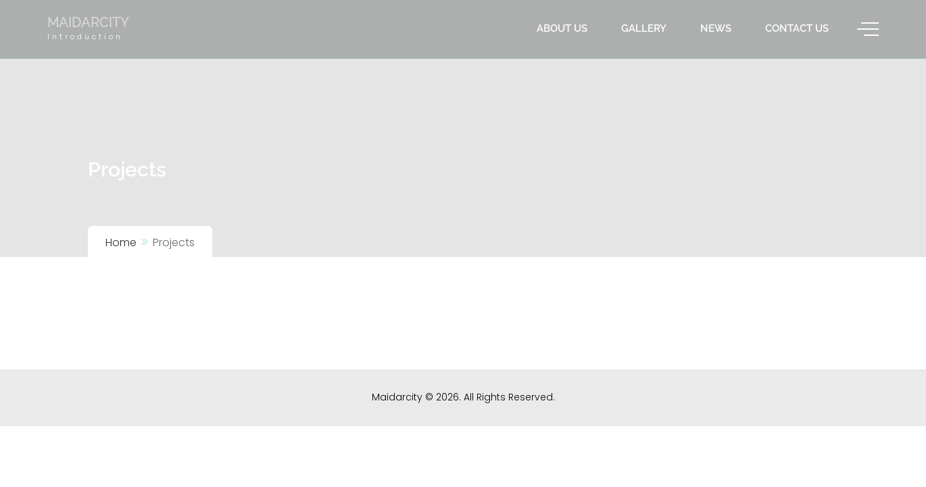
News (715, 28)
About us (562, 28)
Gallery (643, 28)
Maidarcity (88, 22)
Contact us (797, 28)
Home (121, 242)
